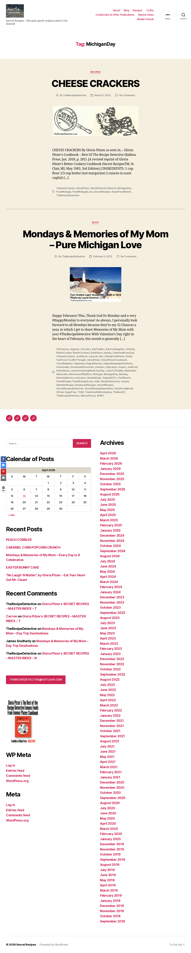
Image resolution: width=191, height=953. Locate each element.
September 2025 (112, 489)
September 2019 (112, 859)
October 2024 (110, 546)
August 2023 (110, 618)
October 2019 (110, 854)
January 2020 (110, 839)
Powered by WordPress (54, 944)
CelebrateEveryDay (123, 352)
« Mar (11, 515)
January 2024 (110, 592)
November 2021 (112, 726)
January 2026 (110, 469)
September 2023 (112, 613)
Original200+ (109, 377)
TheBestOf (119, 392)
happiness (79, 363)
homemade (62, 367)
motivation (80, 377)
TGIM (81, 392)
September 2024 (112, 551)
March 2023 (109, 643)
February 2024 (111, 587)
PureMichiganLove (83, 191)
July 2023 (107, 623)
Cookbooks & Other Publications (115, 14)
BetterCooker (64, 352)
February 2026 (111, 463)
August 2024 (110, 556)
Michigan (98, 374)
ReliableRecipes (65, 384)
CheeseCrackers (65, 188)
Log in (10, 765)
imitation (100, 367)
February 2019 (111, 895)
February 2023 (111, 649)
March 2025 (109, 520)
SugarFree (70, 392)
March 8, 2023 (103, 95)
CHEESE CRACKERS (95, 83)
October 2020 (110, 793)
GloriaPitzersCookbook (103, 188)
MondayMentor (64, 377)
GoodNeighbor (64, 363)
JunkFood (132, 367)
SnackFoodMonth (121, 191)
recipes (125, 381)
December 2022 (112, 659)
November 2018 (112, 911)
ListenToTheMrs (114, 370)
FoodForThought (77, 359)
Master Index (146, 14)
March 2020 (109, 829)
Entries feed (15, 770)
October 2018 (110, 916)
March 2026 (109, 458)
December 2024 (112, 535)
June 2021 (108, 751)
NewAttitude (94, 377)
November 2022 (112, 664)
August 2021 (109, 741)
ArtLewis (86, 349)
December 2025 (112, 474)
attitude (130, 349)
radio (97, 381)
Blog (126, 10)
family (129, 356)
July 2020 (107, 808)
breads (107, 352)
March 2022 (109, 705)
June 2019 (108, 875)
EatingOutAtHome (114, 356)
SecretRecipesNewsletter (99, 388)
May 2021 (107, 757)
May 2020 (107, 818)
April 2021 (107, 762)
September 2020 (112, 798)
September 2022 (112, 674)
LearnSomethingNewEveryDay (87, 370)
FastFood (61, 359)
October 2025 (110, 484)
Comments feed (18, 776)
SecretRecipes (102, 191)
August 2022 (110, 679)
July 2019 (107, 870)
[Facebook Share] (3, 459)
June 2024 (108, 566)
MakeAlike (130, 370)
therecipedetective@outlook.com (36, 679)
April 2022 (108, 700)
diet (101, 356)
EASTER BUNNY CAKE (22, 567)
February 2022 (111, 710)
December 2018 (112, 906)
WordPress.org (17, 781)
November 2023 (112, 602)
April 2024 (108, 577)
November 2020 (112, 787)
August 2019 (109, 865)
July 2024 (107, 561)
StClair (60, 392)
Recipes (138, 10)
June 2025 (108, 505)
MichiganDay (124, 188)
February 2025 (111, 525)
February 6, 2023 (102, 256)
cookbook (81, 356)
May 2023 (107, 633)
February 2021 (111, 772)
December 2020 (112, 782)
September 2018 (112, 921)
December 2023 (112, 597)
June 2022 (108, 690)
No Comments (127, 95)
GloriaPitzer (82, 188)
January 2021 (110, 777)
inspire (122, 367)
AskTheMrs (98, 349)
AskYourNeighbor (115, 349)
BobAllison (96, 352)
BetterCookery (81, 352)
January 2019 (110, 901)
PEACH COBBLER (19, 540)
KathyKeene (63, 370)
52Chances (62, 349)
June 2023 (108, 628)
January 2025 (110, 530)
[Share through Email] (3, 477)
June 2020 (108, 813)
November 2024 (112, 541)
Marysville (61, 374)
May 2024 (107, 571)
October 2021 (110, 731)
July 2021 (107, 746)
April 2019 (107, 885)
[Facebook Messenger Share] (3, 465)
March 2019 (109, 890)
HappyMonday (94, 363)
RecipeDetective (110, 381)
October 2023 (110, 607)
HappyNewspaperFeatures (118, 363)
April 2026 (108, 453)
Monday (123, 374)
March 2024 (109, 582)
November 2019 (112, 849)
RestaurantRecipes (85, 384)
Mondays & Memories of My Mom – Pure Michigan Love (95, 239)
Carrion (11, 616)
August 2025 (110, 494)
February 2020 (111, 834)
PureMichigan (63, 191)
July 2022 (107, 685)
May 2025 (107, 510)
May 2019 (107, 880)
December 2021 (112, 721)
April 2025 (108, 515)
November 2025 (112, 479)
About (116, 10)
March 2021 (108, 767)
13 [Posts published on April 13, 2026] (24, 495)
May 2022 (107, 695)
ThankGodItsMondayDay (98, 392)
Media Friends (145, 19)
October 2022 (110, 669)
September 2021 (112, 736)
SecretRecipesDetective (69, 388)
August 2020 (110, 803)
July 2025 (107, 499)
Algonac (74, 349)
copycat (93, 356)
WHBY (100, 395)
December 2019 (112, 844)
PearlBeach (124, 377)
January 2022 (110, 715)
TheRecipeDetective (74, 95)
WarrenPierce (88, 395)
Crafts (150, 10)
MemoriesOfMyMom (80, 374)
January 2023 (110, 654)
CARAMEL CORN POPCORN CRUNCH (33, 547)
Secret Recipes (26, 944)
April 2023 (108, 638)
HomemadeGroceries (82, 367)
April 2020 (108, 823)
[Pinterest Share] (3, 471)
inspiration (111, 367)
